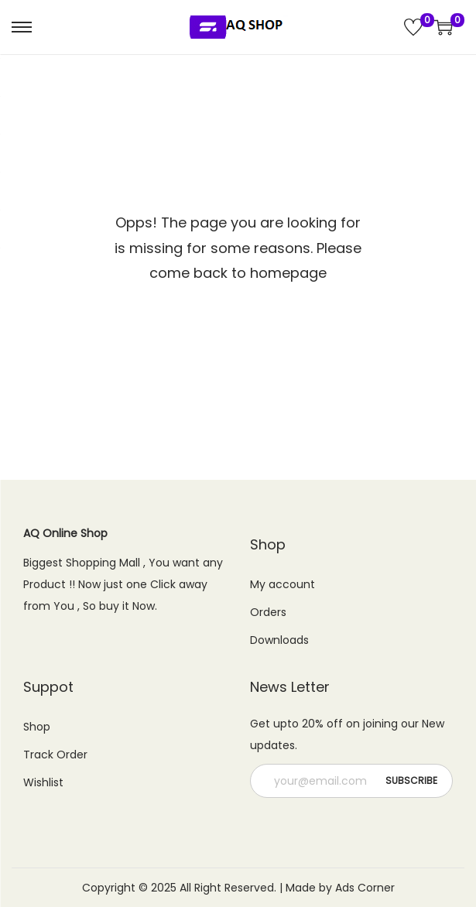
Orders (268, 612)
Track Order (55, 754)
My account (282, 584)
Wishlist (43, 782)
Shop (36, 726)
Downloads (279, 640)
